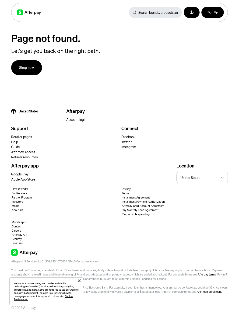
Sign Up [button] (212, 12)
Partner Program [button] (22, 197)
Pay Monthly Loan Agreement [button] (140, 210)
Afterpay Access (23, 152)
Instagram (128, 147)
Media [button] (15, 206)
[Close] (79, 281)
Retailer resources (24, 157)
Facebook (128, 137)
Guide (15, 147)
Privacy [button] (126, 189)
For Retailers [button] (19, 193)
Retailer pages (21, 137)
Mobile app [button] (18, 222)
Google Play (19, 174)
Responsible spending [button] (136, 214)
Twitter (126, 142)
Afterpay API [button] (19, 235)
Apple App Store (23, 179)
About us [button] (17, 210)
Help (14, 142)
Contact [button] (16, 226)
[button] (192, 12)
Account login (76, 119)
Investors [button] (17, 201)
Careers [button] (16, 230)
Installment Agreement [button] (136, 197)
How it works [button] (20, 189)
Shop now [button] (26, 67)
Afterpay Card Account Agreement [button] (143, 206)
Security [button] (17, 239)
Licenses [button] (17, 243)
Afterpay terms (207, 274)
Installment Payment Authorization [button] (143, 201)
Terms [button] (125, 193)
